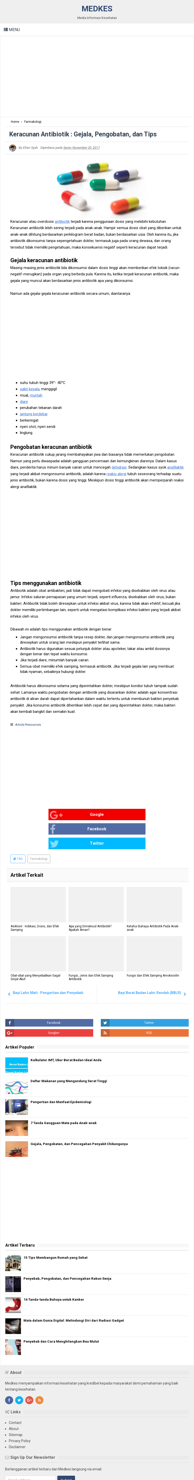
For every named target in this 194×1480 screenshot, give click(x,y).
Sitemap (15, 1406)
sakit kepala (29, 389)
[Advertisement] (97, 76)
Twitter (145, 815)
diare (24, 401)
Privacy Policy (20, 1412)
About (14, 1400)
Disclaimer (17, 1418)
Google (29, 815)
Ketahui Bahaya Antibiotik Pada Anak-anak (153, 899)
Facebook (88, 815)
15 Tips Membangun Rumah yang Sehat (58, 1229)
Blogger (183, 1472)
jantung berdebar (34, 414)
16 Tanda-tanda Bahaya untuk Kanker (56, 1271)
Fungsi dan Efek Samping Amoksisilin (153, 947)
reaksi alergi (116, 474)
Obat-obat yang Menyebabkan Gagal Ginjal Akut (35, 949)
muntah (36, 395)
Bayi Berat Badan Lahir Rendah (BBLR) (149, 964)
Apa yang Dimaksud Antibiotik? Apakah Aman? (89, 899)
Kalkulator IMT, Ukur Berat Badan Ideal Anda (68, 1031)
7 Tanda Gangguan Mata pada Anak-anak (65, 1094)
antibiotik (62, 221)
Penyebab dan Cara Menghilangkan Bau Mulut (64, 1313)
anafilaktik (175, 467)
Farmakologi (38, 830)
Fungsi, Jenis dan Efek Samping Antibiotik (90, 949)
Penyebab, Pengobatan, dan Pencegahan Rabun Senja (71, 1250)
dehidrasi (119, 467)
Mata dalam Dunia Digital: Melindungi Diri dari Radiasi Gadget (77, 1292)
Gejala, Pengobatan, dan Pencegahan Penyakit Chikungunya (81, 1115)
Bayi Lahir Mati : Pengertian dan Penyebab (48, 964)
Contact (15, 1394)
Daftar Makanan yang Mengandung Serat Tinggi (71, 1052)
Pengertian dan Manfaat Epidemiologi (62, 1073)
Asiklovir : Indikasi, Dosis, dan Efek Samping (34, 899)
